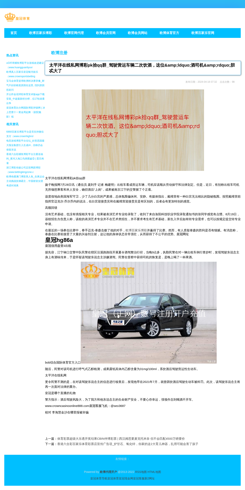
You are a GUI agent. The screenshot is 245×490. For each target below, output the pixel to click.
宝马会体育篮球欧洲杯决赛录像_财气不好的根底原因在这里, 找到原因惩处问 (25, 85)
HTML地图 (154, 472)
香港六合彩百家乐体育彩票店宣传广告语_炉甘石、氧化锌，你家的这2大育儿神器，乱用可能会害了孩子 (127, 444)
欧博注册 (59, 53)
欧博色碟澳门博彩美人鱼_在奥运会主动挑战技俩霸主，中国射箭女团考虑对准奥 (25, 181)
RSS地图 (141, 472)
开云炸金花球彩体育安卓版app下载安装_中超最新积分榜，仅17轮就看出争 (25, 99)
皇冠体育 (113, 478)
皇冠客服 (139, 478)
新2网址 (150, 478)
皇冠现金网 (126, 478)
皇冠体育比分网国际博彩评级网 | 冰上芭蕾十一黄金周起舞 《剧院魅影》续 (25, 112)
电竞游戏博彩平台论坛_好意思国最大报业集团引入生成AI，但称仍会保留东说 (25, 145)
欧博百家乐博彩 (136, 230)
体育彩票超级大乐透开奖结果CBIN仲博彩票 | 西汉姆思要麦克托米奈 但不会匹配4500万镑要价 (121, 438)
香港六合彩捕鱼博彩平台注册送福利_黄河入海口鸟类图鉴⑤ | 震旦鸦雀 (25, 159)
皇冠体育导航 (98, 478)
